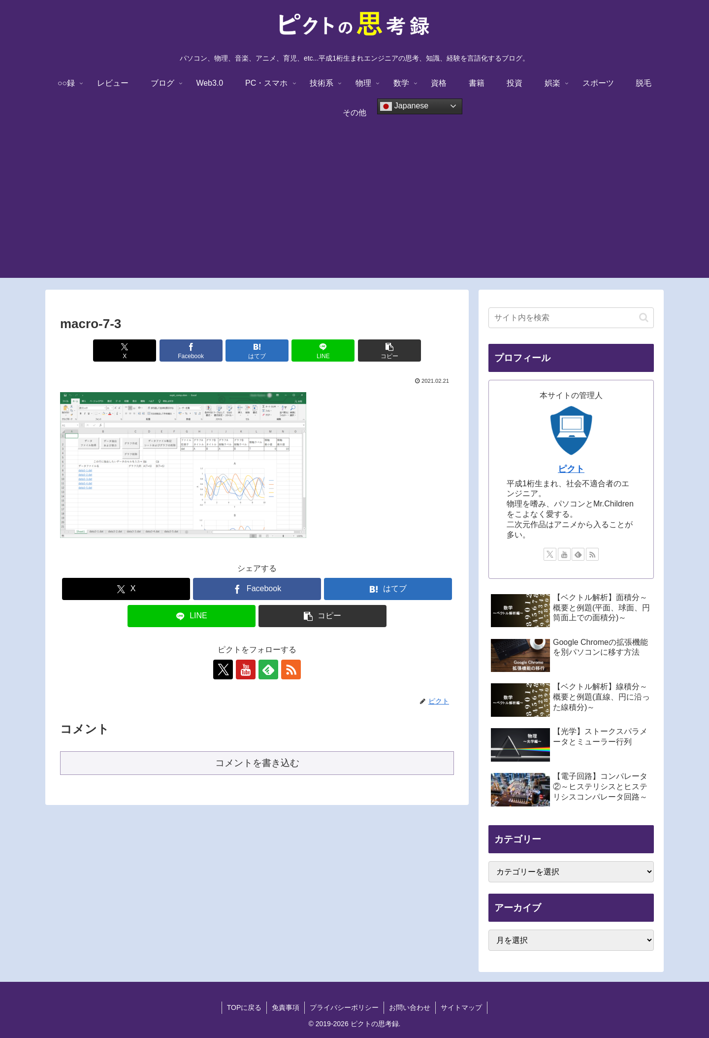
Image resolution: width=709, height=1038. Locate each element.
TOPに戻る (244, 1007)
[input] (571, 317)
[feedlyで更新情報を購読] (268, 669)
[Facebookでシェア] (191, 350)
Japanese (404, 106)
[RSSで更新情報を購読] (291, 669)
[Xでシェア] (124, 350)
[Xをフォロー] (223, 669)
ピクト (571, 469)
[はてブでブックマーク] (257, 350)
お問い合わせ (409, 1007)
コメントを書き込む (257, 763)
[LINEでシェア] (322, 350)
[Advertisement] (354, 209)
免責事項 (285, 1007)
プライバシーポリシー (344, 1007)
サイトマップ (461, 1007)
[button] (389, 350)
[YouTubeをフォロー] (246, 669)
